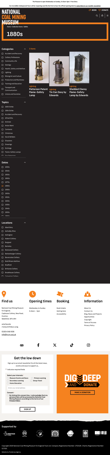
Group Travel (37, 381)
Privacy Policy (89, 325)
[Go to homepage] (14, 18)
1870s (7, 182)
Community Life (11, 61)
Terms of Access (90, 322)
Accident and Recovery (13, 54)
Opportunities (89, 317)
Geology (8, 65)
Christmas (9, 133)
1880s (7, 186)
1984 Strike (9, 111)
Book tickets (61, 308)
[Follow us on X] (55, 345)
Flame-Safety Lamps (13, 152)
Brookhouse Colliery (12, 273)
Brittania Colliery (11, 269)
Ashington (8, 235)
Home (9, 27)
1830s (7, 167)
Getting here (61, 311)
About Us (87, 308)
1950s (7, 212)
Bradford (8, 265)
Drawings (8, 144)
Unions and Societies (12, 94)
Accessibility (61, 314)
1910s (7, 197)
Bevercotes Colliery (12, 257)
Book (94, 10)
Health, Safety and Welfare (15, 69)
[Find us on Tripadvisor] (22, 345)
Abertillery (9, 227)
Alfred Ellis (9, 118)
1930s (7, 205)
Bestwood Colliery (11, 250)
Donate (105, 10)
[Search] (97, 16)
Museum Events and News (19, 378)
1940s (7, 208)
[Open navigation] (106, 16)
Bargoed (8, 242)
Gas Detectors (10, 156)
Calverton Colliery (11, 276)
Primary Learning (40, 378)
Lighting (8, 72)
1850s (7, 175)
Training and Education (13, 84)
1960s (7, 216)
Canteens (8, 129)
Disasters (8, 141)
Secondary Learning (17, 381)
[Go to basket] (102, 15)
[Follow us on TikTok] (71, 345)
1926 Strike (9, 107)
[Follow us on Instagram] (88, 345)
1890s (7, 190)
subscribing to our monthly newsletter (88, 6)
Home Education (16, 383)
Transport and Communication (11, 89)
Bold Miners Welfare (12, 261)
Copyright (87, 320)
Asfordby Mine (10, 231)
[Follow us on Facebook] (38, 345)
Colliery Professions (12, 57)
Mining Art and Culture (13, 76)
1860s (7, 178)
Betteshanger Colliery (13, 254)
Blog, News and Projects (93, 314)
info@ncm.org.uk (9, 334)
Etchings (8, 148)
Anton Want (9, 126)
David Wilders (10, 137)
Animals (8, 122)
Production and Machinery (14, 80)
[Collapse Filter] (25, 49)
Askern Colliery (10, 239)
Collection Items (17, 27)
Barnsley (8, 246)
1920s (7, 201)
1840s (7, 171)
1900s (7, 193)
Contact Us (88, 311)
